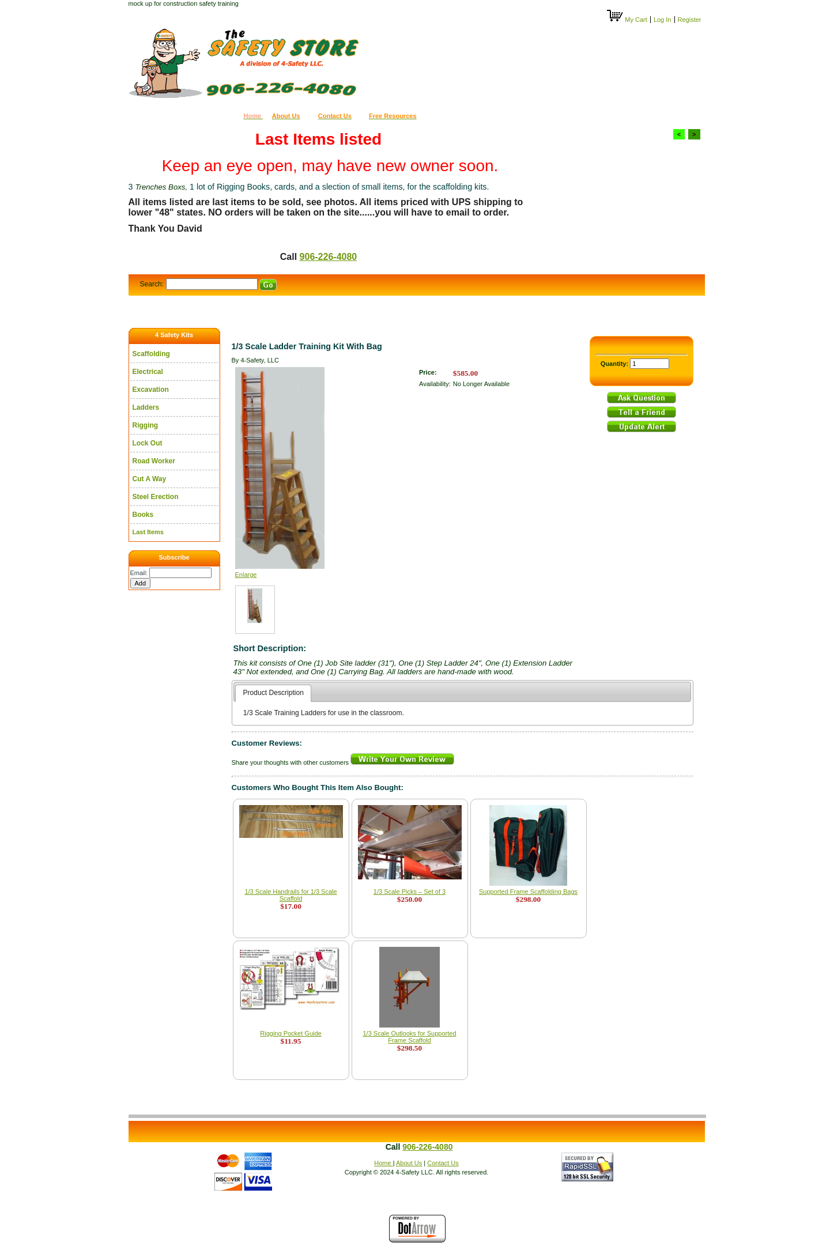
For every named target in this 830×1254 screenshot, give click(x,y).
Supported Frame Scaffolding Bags (528, 891)
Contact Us (442, 1162)
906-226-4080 (328, 257)
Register (689, 19)
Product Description (273, 693)
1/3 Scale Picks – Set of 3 (409, 891)
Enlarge (246, 574)
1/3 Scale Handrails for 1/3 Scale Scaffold (290, 895)
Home (383, 1162)
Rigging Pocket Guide (290, 1033)
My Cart (627, 19)
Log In (662, 19)
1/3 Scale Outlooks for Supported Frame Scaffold (409, 1037)
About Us (409, 1162)
